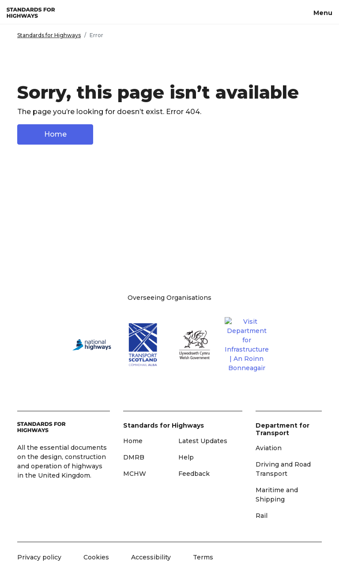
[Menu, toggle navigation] (322, 12)
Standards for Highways (49, 35)
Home (55, 134)
